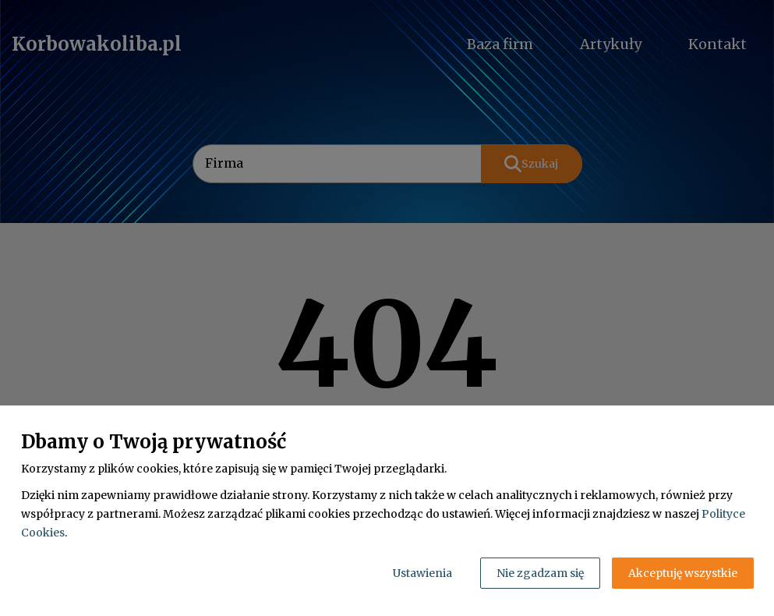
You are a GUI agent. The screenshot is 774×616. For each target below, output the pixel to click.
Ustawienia (422, 573)
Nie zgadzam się (540, 573)
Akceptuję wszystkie (682, 573)
